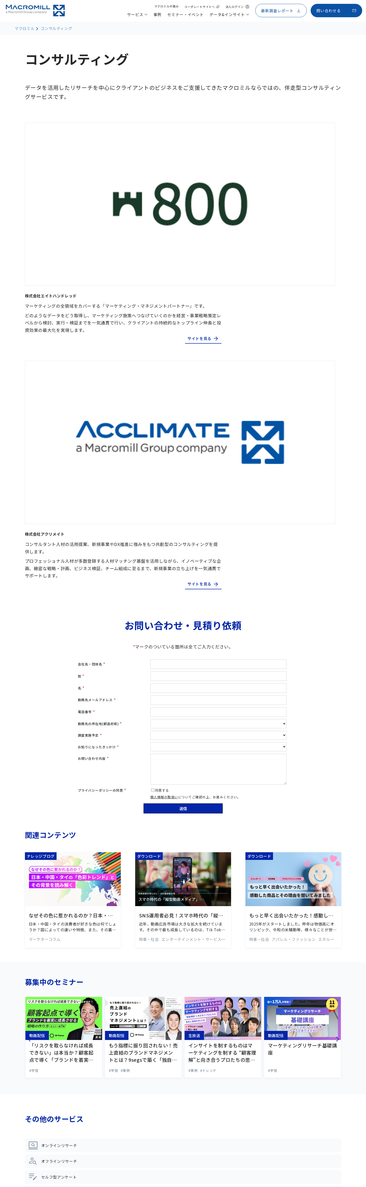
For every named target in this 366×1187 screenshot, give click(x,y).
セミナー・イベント (157, 1042)
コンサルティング (56, 28)
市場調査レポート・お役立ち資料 (164, 1112)
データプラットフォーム (51, 1125)
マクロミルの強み (260, 1021)
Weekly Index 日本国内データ (161, 1123)
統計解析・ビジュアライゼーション (61, 1136)
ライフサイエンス (45, 1114)
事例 (140, 1021)
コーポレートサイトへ (44, 1171)
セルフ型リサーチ (45, 1060)
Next (344, 710)
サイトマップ (38, 1161)
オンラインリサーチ (47, 1039)
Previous (20, 710)
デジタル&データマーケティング (58, 1082)
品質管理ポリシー (172, 1171)
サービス (39, 1021)
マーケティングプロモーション (57, 1104)
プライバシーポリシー (85, 1171)
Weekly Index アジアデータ (159, 1133)
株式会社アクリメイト (178, 203)
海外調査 (37, 1071)
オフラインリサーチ (47, 1050)
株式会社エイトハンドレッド (188, 128)
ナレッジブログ (149, 1080)
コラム (141, 1090)
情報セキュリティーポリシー (130, 1171)
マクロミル (25, 28)
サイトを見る (316, 172)
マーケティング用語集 (154, 1101)
